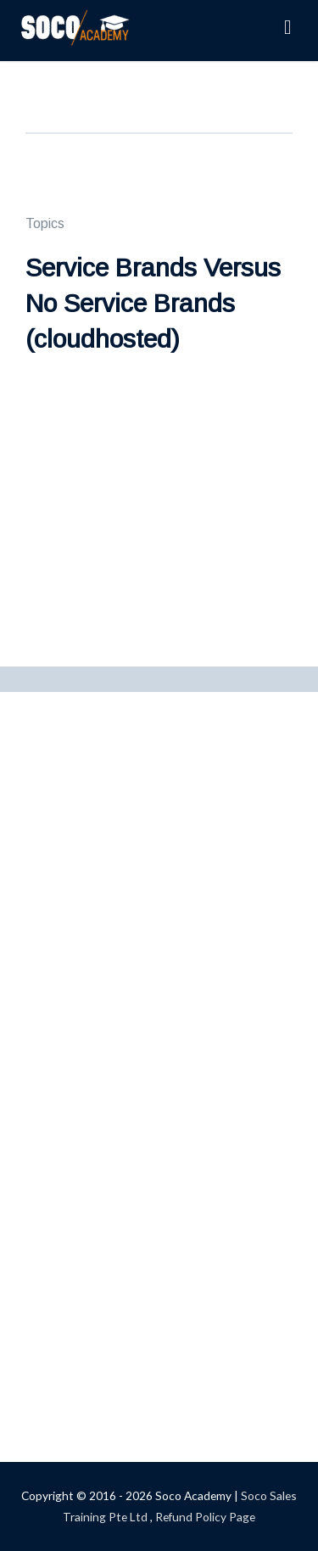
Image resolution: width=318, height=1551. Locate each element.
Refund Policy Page (205, 1516)
